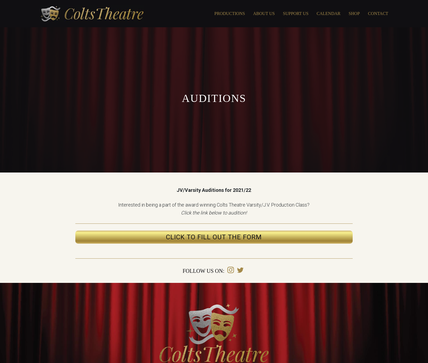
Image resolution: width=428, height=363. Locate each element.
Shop (354, 13)
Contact (378, 13)
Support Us (295, 13)
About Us (264, 13)
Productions (229, 13)
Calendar (328, 13)
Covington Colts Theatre (92, 13)
